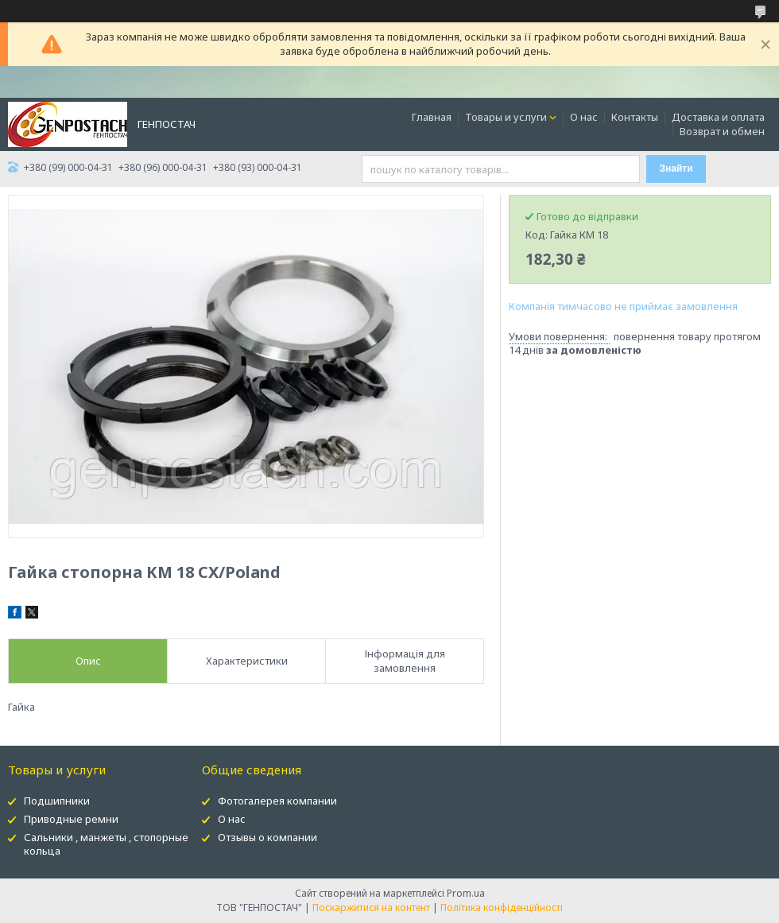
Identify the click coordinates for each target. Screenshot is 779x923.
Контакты (634, 117)
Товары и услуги (506, 117)
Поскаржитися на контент (371, 907)
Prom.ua (466, 893)
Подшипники (57, 800)
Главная (432, 117)
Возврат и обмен (722, 131)
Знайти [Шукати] (676, 168)
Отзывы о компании (267, 837)
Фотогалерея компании (277, 800)
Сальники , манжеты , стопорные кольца (106, 844)
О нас (584, 117)
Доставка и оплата (718, 117)
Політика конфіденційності (501, 907)
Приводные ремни (71, 819)
